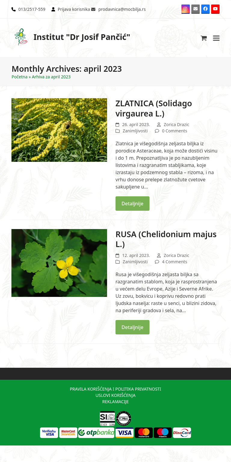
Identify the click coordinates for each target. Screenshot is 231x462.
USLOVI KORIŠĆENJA (115, 395)
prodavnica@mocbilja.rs (122, 9)
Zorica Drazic (176, 124)
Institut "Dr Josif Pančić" (70, 37)
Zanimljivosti (135, 131)
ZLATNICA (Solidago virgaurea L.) (154, 108)
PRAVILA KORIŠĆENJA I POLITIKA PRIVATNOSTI (115, 389)
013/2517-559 (31, 9)
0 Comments (174, 131)
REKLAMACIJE (115, 401)
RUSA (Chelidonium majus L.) (166, 238)
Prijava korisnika (74, 9)
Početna (19, 77)
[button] (204, 38)
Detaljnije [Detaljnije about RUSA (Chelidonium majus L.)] (132, 327)
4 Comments (174, 261)
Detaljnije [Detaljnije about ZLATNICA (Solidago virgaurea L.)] (132, 203)
